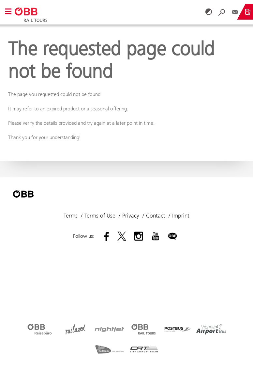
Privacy (130, 215)
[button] (8, 11)
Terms (71, 215)
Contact (155, 215)
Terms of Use (99, 215)
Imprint (180, 215)
